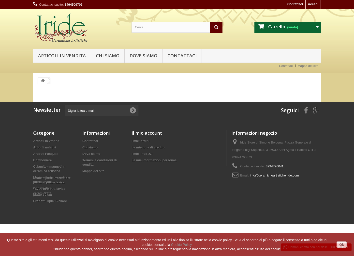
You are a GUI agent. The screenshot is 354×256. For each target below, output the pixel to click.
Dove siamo (143, 56)
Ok (341, 245)
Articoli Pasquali (45, 154)
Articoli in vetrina (46, 141)
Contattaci (295, 4)
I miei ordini (140, 141)
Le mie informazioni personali (154, 160)
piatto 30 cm (42, 194)
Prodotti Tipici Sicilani (50, 201)
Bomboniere (42, 160)
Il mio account (147, 133)
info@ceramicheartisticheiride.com (274, 175)
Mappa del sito (307, 66)
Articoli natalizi (44, 147)
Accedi (313, 4)
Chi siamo (107, 56)
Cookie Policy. (182, 245)
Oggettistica (42, 188)
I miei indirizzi (142, 154)
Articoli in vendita (62, 56)
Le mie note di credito (148, 147)
